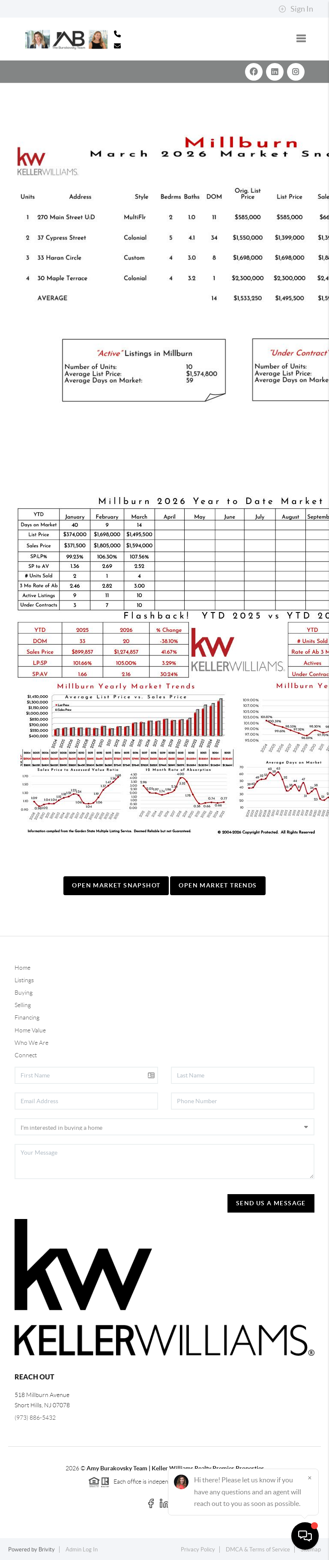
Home (22, 967)
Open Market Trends (218, 885)
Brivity (47, 1549)
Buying (24, 992)
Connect (26, 1055)
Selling (23, 1005)
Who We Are (31, 1042)
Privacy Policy (198, 1549)
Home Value (30, 1030)
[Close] (309, 1477)
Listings (24, 980)
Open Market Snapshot (116, 885)
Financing (27, 1017)
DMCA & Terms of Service (258, 1549)
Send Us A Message (271, 1203)
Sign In (295, 9)
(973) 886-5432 (35, 1417)
